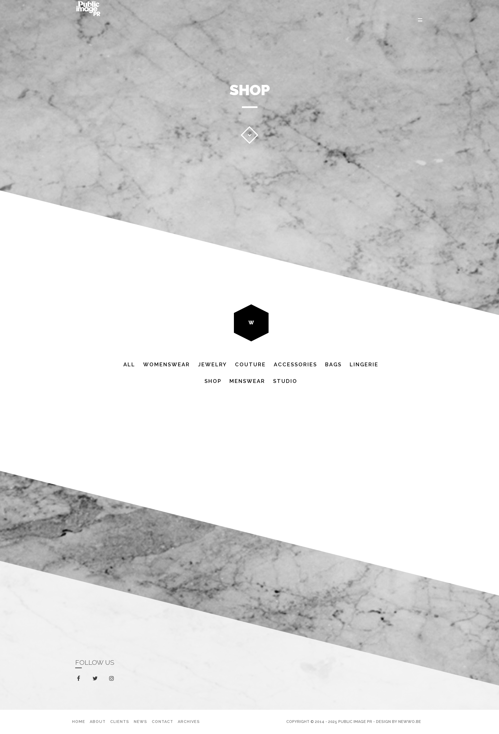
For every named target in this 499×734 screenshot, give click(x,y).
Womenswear (166, 364)
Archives (189, 721)
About (98, 721)
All (129, 364)
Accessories (295, 364)
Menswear (247, 381)
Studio (285, 381)
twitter (96, 680)
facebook (80, 678)
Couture (250, 364)
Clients (119, 721)
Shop (212, 381)
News (140, 721)
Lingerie (364, 364)
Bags (333, 364)
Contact (162, 721)
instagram (113, 678)
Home (78, 721)
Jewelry (212, 364)
